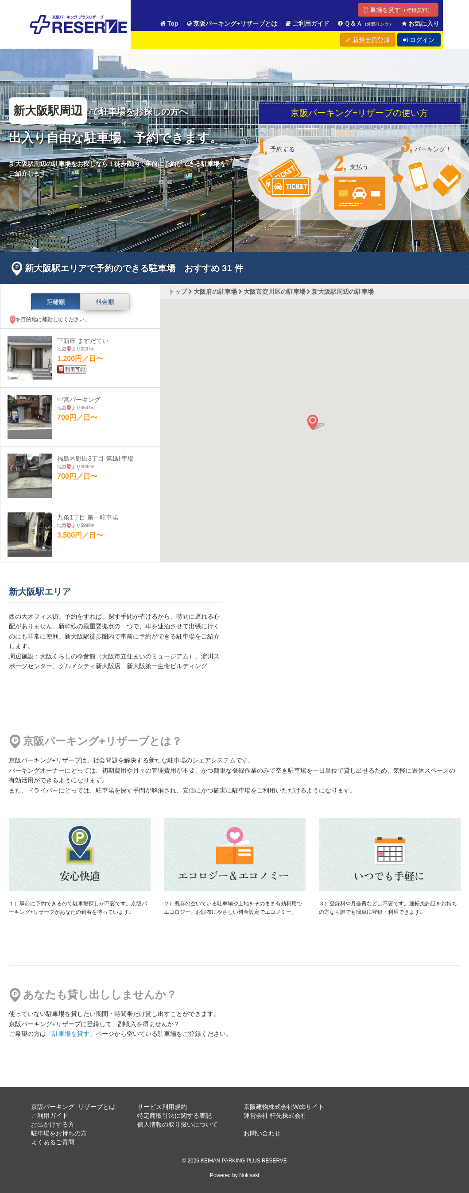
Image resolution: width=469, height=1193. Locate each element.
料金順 (105, 301)
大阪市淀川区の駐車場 (275, 291)
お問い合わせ (262, 1133)
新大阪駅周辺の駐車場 (343, 291)
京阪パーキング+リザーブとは (231, 23)
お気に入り (419, 23)
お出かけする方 (52, 1124)
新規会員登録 (368, 39)
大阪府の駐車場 (215, 291)
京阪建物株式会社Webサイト (284, 1106)
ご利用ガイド (306, 23)
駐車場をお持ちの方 (59, 1133)
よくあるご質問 (52, 1142)
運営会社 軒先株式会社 (275, 1115)
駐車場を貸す (398, 9)
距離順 (56, 301)
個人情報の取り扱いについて (177, 1124)
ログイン (419, 39)
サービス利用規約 (162, 1106)
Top (168, 23)
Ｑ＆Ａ (365, 23)
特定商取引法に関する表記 (174, 1115)
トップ (177, 291)
